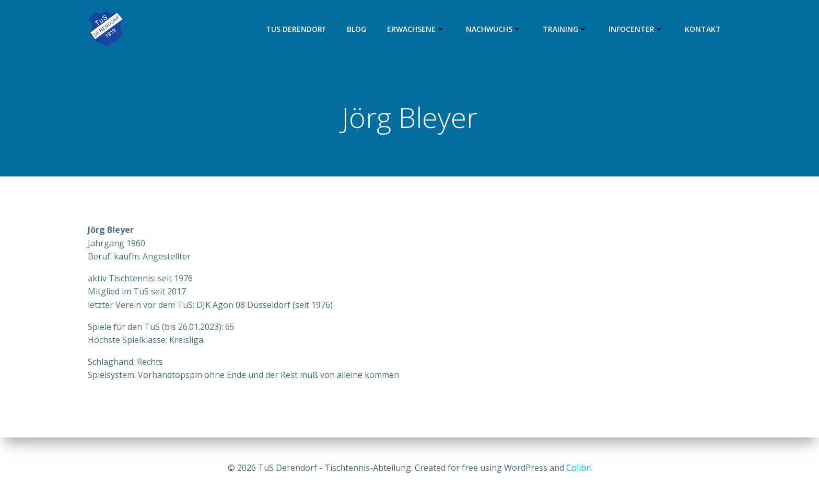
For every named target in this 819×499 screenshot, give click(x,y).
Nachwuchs (494, 29)
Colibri (579, 467)
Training (565, 29)
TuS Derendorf (296, 29)
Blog (356, 29)
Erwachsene (416, 29)
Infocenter (636, 29)
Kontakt (703, 29)
